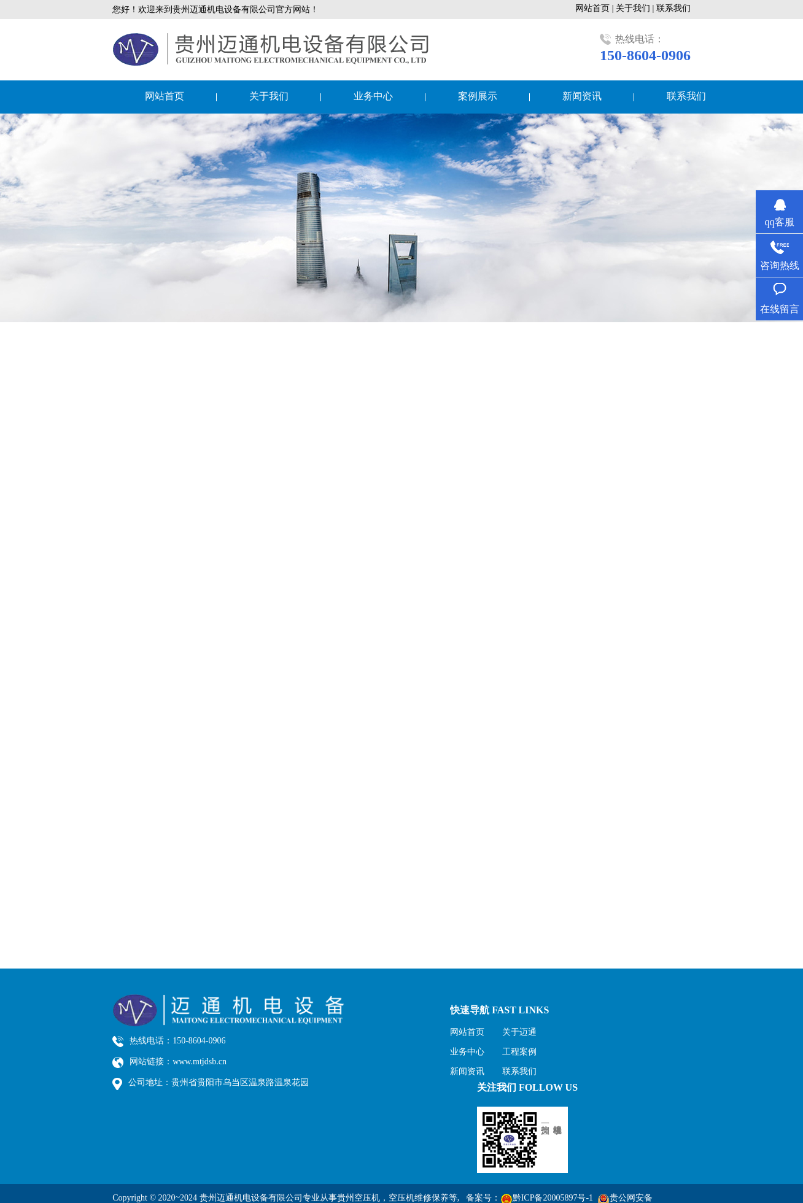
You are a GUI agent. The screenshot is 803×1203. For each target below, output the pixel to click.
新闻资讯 (582, 96)
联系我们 (673, 8)
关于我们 (269, 96)
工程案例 (519, 1051)
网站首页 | (595, 8)
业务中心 (373, 96)
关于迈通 (519, 1032)
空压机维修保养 (419, 1197)
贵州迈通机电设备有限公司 (251, 1197)
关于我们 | (636, 8)
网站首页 (164, 96)
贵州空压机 (358, 1197)
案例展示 (477, 96)
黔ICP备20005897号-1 (553, 1197)
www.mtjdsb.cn (200, 1061)
